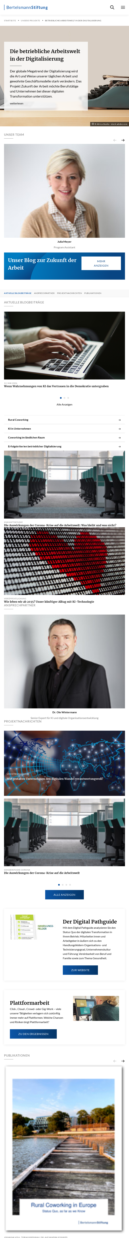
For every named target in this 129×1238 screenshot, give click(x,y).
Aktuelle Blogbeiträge (18, 293)
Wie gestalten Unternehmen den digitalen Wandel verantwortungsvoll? (55, 778)
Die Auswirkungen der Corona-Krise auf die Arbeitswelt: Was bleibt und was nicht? (60, 525)
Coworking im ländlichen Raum (64, 437)
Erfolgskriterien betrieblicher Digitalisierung (64, 446)
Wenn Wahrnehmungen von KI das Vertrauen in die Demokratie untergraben (56, 386)
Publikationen (92, 293)
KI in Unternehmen (64, 428)
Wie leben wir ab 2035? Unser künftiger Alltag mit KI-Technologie (49, 601)
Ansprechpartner (44, 293)
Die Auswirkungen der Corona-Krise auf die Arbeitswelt (42, 873)
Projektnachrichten (69, 293)
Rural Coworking (64, 420)
